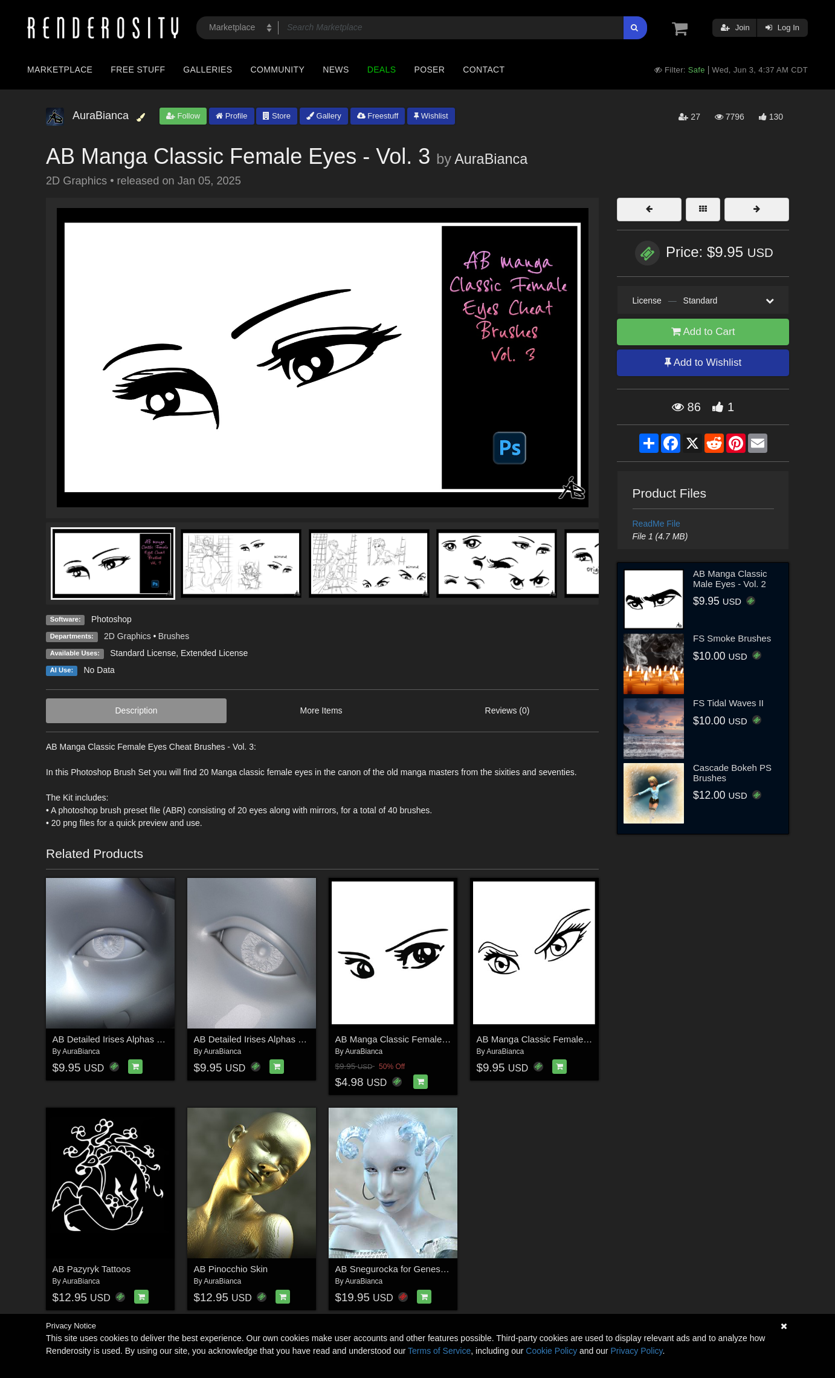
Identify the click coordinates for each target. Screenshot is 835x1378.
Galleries (207, 69)
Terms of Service (439, 1351)
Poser (429, 69)
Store (277, 115)
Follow (183, 115)
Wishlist (431, 115)
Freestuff (378, 115)
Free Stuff (138, 69)
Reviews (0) (507, 710)
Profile (231, 115)
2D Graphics (127, 636)
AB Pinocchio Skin (231, 1269)
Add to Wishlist (703, 362)
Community (278, 69)
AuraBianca (490, 159)
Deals (381, 69)
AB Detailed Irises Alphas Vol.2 (256, 1039)
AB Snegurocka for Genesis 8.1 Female (415, 1269)
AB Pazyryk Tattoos (92, 1269)
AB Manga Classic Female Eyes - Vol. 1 (415, 1039)
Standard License (143, 653)
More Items (321, 710)
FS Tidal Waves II (728, 703)
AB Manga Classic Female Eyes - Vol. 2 (557, 1039)
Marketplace (59, 69)
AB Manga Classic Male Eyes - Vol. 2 (730, 578)
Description (136, 710)
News (336, 69)
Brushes (173, 636)
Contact (484, 69)
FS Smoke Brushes (732, 638)
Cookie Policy (551, 1351)
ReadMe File (656, 523)
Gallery (323, 115)
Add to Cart (703, 331)
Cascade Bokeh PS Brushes (732, 772)
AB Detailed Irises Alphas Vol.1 (115, 1039)
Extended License (214, 653)
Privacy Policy (636, 1351)
